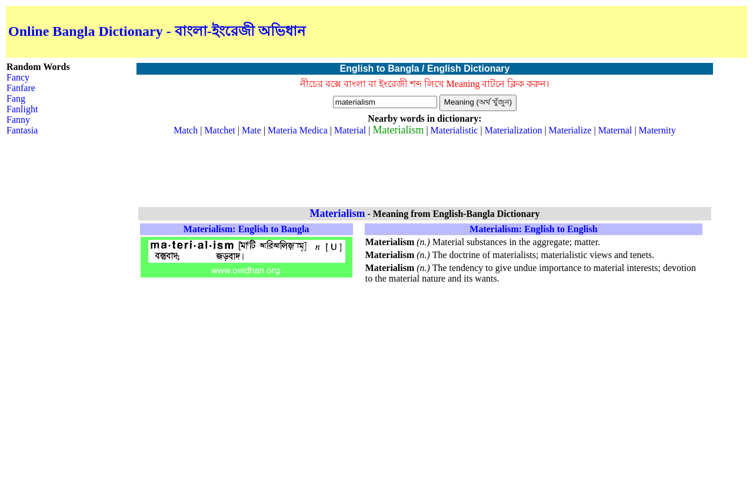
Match (186, 130)
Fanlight (22, 109)
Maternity (657, 130)
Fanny (18, 120)
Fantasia (22, 130)
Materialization (513, 130)
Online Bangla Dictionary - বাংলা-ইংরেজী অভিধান (156, 31)
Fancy (17, 77)
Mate (251, 130)
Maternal (615, 130)
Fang (15, 98)
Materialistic (454, 130)
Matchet (219, 130)
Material (350, 130)
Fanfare (20, 88)
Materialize (570, 130)
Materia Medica (298, 130)
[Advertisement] (607, 31)
